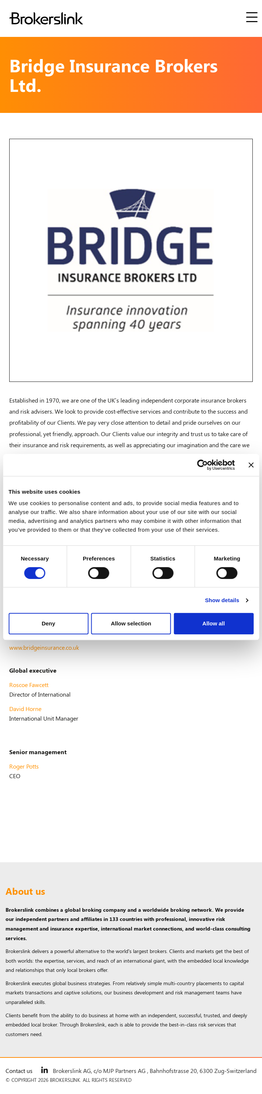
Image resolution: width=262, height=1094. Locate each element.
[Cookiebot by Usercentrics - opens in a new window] (202, 464)
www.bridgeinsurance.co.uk (44, 647)
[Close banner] (251, 464)
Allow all (214, 623)
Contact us (19, 1070)
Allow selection (131, 623)
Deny (48, 623)
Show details (222, 600)
